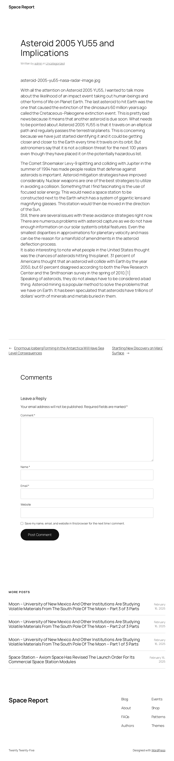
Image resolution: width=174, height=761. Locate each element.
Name (25, 467)
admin (38, 63)
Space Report (21, 7)
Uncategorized (55, 63)
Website (26, 504)
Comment (28, 415)
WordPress (158, 750)
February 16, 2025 (159, 606)
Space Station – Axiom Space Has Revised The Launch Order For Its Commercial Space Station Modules (72, 659)
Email (25, 486)
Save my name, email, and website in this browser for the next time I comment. (74, 523)
